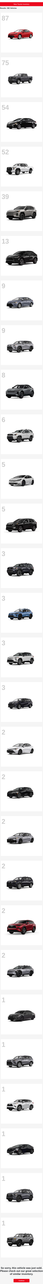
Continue (21, 1280)
